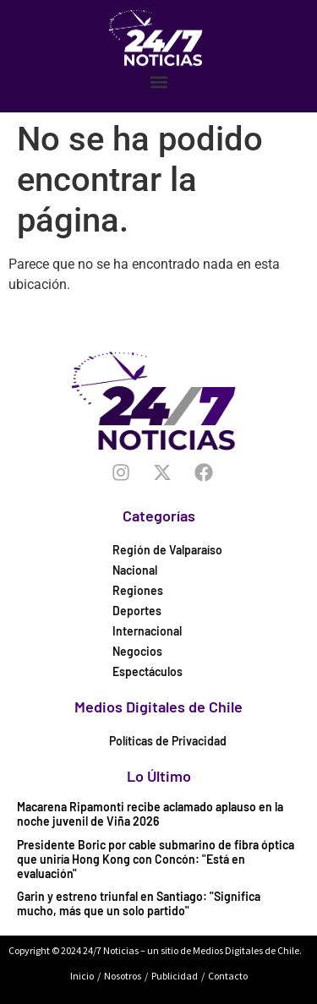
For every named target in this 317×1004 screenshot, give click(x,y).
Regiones (137, 590)
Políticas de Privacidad (168, 741)
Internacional (147, 631)
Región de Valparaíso (167, 550)
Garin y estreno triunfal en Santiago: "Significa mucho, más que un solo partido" (138, 903)
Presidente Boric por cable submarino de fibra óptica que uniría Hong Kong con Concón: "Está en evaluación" (155, 859)
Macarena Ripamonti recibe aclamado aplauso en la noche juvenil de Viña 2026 (150, 813)
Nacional (134, 570)
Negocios (137, 651)
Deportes (136, 610)
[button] (158, 81)
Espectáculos (147, 671)
